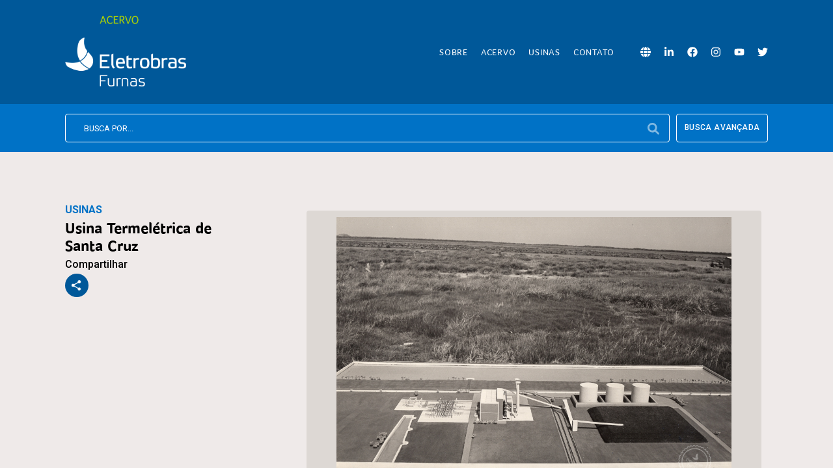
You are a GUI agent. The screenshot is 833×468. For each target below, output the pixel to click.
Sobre (453, 52)
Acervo (498, 52)
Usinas (544, 52)
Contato (593, 52)
